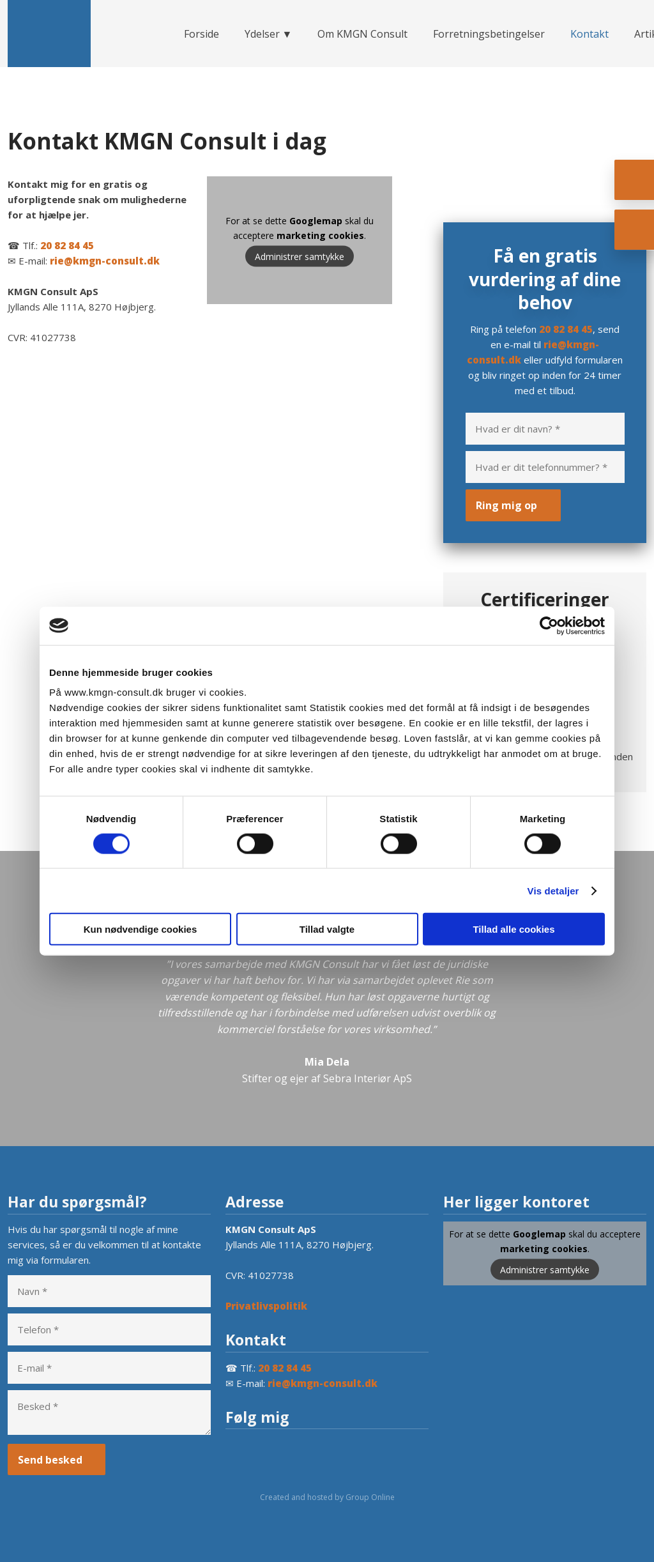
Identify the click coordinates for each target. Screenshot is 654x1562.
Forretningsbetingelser (489, 34)
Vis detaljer (553, 890)
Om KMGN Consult (362, 34)
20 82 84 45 (67, 245)
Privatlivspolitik (266, 1305)
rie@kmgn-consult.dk (105, 260)
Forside (201, 34)
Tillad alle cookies (513, 929)
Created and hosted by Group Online (327, 1497)
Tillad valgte (327, 929)
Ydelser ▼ (269, 34)
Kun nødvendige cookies (140, 929)
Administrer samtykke (299, 256)
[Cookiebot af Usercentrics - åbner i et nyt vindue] (549, 625)
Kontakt (589, 34)
